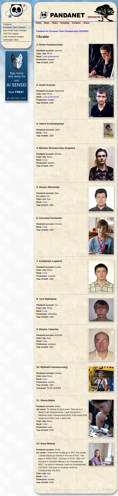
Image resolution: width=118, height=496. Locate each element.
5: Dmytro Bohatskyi (48, 187)
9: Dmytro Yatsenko (47, 329)
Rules (55, 23)
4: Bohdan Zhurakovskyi (50, 148)
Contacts (76, 23)
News (46, 23)
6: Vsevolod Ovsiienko (49, 218)
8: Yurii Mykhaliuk (46, 299)
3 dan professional (50, 56)
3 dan (44, 424)
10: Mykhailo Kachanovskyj (51, 367)
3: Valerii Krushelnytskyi (50, 123)
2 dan (44, 476)
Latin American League (13, 37)
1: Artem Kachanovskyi (49, 44)
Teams (86, 23)
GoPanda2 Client (10, 40)
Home (38, 23)
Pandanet (7, 24)
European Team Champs (14, 27)
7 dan (44, 133)
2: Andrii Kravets (45, 85)
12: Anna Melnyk (45, 443)
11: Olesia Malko (45, 400)
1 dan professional (50, 97)
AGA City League (11, 34)
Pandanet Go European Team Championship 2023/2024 (62, 31)
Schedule (64, 23)
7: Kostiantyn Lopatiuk (49, 261)
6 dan (44, 160)
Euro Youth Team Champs (14, 30)
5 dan (44, 202)
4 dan (44, 311)
